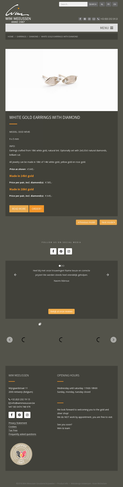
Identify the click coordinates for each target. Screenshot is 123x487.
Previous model (86, 222)
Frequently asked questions (22, 434)
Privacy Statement (18, 422)
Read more (19, 208)
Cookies (13, 426)
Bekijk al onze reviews (61, 311)
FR (108, 4)
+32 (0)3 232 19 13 (107, 18)
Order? (36, 208)
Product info (62, 483)
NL (102, 4)
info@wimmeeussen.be (23, 403)
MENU (107, 28)
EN (115, 4)
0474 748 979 (23, 406)
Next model (108, 222)
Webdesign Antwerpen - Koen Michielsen (89, 483)
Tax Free (13, 430)
